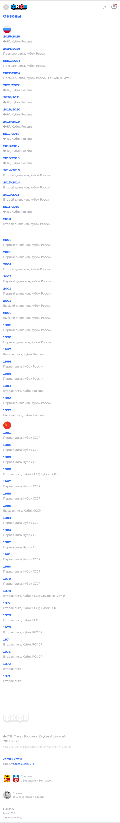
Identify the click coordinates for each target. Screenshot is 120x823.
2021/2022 (11, 85)
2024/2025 (11, 48)
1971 (6, 676)
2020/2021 (11, 97)
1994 (7, 386)
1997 (7, 349)
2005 (7, 252)
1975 (7, 627)
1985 (7, 506)
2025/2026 (11, 36)
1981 (7, 554)
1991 (7, 433)
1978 (7, 591)
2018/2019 (11, 121)
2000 (7, 313)
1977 (7, 603)
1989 (7, 457)
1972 (7, 664)
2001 (7, 301)
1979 (7, 579)
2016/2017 (11, 146)
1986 (7, 493)
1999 (7, 325)
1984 (7, 518)
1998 (7, 337)
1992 (7, 410)
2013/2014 (11, 182)
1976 (7, 615)
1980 (7, 566)
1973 (7, 652)
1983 (7, 530)
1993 (7, 398)
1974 (7, 639)
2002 (7, 288)
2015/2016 (11, 158)
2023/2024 (11, 61)
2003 (7, 276)
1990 (7, 445)
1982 (7, 542)
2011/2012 (11, 207)
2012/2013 (11, 194)
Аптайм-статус (12, 759)
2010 (7, 219)
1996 (7, 361)
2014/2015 (11, 170)
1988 (7, 469)
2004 (7, 264)
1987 (7, 481)
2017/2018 (11, 134)
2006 (7, 240)
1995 (7, 374)
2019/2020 (11, 109)
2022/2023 (11, 73)
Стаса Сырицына (23, 764)
